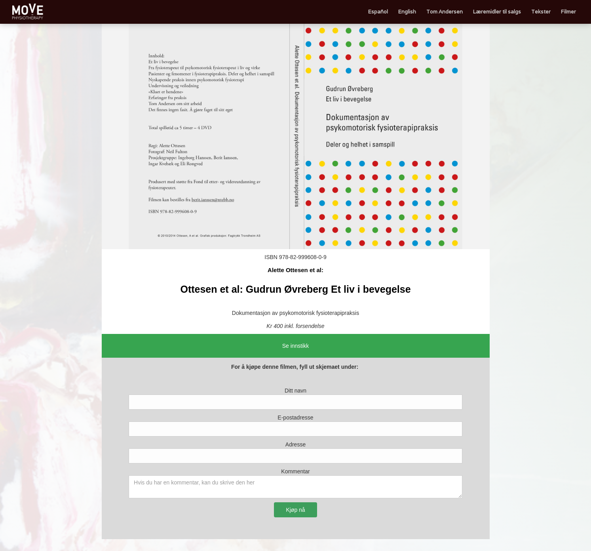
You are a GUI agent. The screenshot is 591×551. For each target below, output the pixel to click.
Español (378, 11)
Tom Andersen (444, 11)
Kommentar (295, 471)
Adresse (295, 444)
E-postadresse (295, 417)
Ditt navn (295, 390)
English (407, 11)
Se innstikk (295, 346)
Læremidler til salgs (497, 11)
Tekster (541, 11)
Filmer (568, 11)
